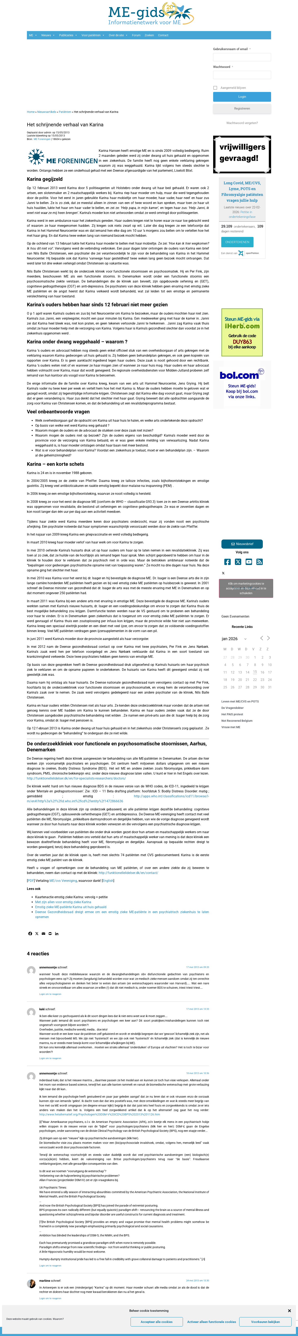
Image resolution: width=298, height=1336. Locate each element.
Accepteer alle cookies (157, 1322)
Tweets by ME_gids (246, 588)
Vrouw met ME (230, 727)
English (108, 881)
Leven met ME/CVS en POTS (240, 701)
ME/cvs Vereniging (63, 881)
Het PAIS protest (232, 714)
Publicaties (68, 35)
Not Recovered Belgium (236, 720)
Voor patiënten (93, 35)
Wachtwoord (223, 67)
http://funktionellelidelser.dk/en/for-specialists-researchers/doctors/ (77, 778)
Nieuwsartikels (46, 111)
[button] (289, 1311)
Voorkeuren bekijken (265, 1322)
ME (33, 35)
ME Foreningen (42, 139)
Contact (163, 35)
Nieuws (48, 35)
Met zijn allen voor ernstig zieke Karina (63, 902)
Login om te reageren (50, 994)
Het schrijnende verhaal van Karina (65, 125)
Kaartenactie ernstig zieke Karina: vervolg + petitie (71, 897)
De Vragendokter (232, 708)
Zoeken (149, 35)
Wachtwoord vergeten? (242, 123)
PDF (31, 881)
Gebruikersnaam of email (232, 49)
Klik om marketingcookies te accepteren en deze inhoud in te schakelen (246, 588)
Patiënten (65, 111)
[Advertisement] (118, 72)
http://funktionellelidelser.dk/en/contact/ (128, 873)
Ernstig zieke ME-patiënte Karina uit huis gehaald (70, 907)
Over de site (118, 35)
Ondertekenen (237, 242)
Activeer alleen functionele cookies (211, 1322)
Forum (136, 35)
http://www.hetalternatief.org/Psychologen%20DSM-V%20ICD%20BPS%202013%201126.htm (99, 1114)
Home (31, 111)
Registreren (242, 108)
